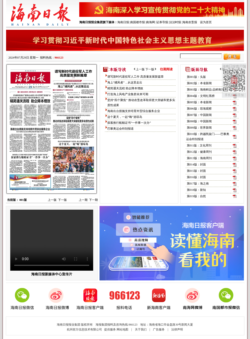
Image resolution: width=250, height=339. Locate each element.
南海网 (150, 22)
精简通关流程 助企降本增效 (125, 88)
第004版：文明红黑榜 (201, 96)
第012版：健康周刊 (199, 152)
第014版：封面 (196, 164)
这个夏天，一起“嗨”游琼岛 (124, 117)
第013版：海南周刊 (199, 158)
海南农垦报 (189, 22)
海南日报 (123, 22)
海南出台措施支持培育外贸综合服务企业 (133, 111)
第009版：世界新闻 (199, 127)
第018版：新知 (196, 190)
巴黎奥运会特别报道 (120, 128)
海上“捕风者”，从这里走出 (124, 82)
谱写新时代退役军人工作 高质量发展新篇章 (135, 76)
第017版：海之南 (198, 183)
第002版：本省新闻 (199, 83)
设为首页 (206, 22)
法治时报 (175, 22)
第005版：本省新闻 (199, 102)
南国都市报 (137, 22)
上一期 (83, 200)
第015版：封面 (196, 171)
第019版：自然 (196, 196)
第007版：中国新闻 (199, 115)
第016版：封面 (196, 177)
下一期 (93, 200)
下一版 (62, 200)
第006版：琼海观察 (199, 108)
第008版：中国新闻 (199, 121)
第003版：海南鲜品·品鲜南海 (205, 89)
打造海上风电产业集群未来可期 (127, 94)
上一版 (52, 200)
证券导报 (162, 22)
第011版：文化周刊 (199, 145)
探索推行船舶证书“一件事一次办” (129, 122)
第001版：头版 (196, 77)
